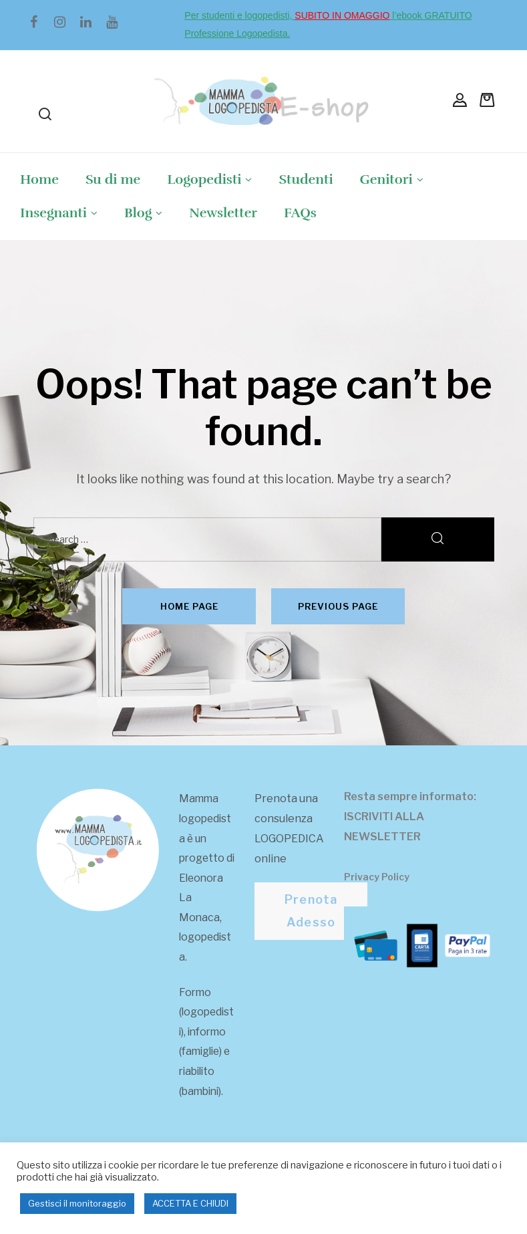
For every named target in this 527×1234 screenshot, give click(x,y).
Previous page (338, 606)
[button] (310, 911)
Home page (189, 606)
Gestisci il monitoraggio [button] (77, 1203)
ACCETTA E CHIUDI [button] (190, 1203)
